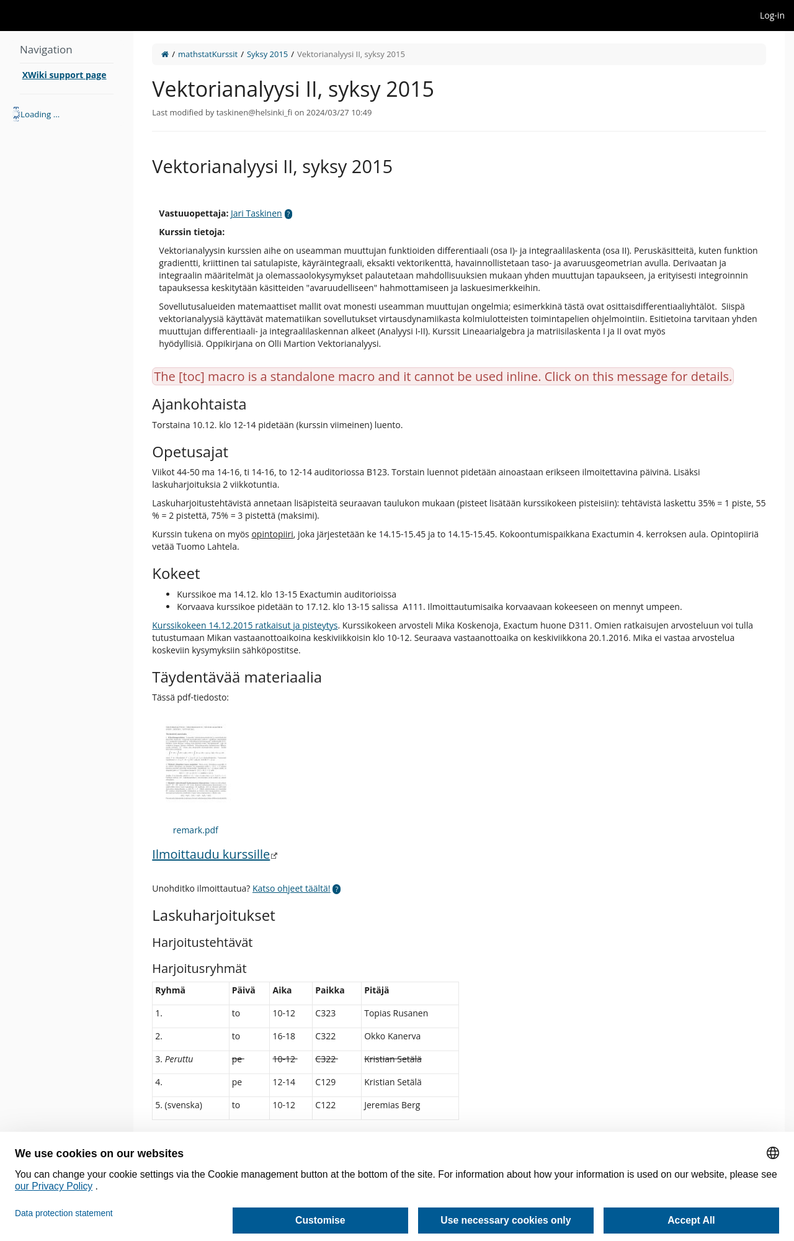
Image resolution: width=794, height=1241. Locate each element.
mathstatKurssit (208, 54)
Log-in (772, 15)
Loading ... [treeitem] (40, 114)
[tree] (67, 114)
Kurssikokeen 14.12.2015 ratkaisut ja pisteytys (244, 625)
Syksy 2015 (267, 54)
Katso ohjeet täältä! (291, 888)
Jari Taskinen (256, 213)
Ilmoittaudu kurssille (211, 854)
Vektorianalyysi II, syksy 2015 (351, 54)
